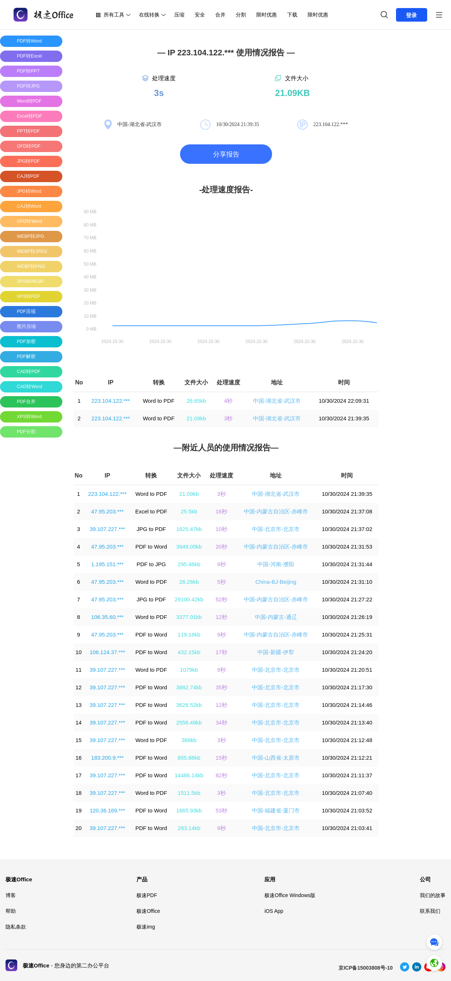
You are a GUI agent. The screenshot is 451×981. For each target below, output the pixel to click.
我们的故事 (432, 895)
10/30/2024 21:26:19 (347, 617)
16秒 (221, 511)
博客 (11, 895)
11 (79, 670)
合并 (220, 15)
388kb (189, 740)
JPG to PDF (151, 529)
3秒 (228, 418)
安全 (200, 15)
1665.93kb (189, 810)
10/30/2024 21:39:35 (344, 418)
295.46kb (189, 564)
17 (79, 775)
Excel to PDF (151, 511)
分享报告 (226, 154)
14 (79, 722)
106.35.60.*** (107, 617)
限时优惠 (266, 15)
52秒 (221, 599)
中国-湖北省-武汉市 (277, 401)
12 (79, 687)
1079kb (189, 670)
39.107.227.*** (107, 529)
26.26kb (189, 582)
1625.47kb (189, 529)
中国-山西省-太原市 (276, 758)
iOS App (273, 911)
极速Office (19, 879)
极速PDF (146, 895)
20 (79, 828)
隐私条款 (16, 927)
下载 (292, 15)
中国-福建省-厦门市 (276, 810)
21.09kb (196, 418)
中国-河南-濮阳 (275, 564)
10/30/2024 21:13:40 (347, 722)
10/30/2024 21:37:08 (347, 511)
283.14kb (189, 828)
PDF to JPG (151, 564)
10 (79, 652)
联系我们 (430, 911)
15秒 (221, 758)
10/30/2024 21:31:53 (347, 546)
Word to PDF (158, 401)
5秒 (221, 582)
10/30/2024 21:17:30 (347, 687)
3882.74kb (189, 687)
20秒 (221, 546)
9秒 (221, 564)
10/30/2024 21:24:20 (347, 652)
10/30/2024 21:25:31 (347, 634)
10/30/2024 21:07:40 (347, 793)
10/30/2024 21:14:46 (347, 705)
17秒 (221, 652)
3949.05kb (189, 546)
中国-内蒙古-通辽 (276, 617)
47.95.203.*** (107, 511)
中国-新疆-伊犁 (275, 652)
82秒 (221, 775)
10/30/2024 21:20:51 (347, 670)
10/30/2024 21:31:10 (347, 582)
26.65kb (196, 401)
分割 (241, 15)
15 (79, 740)
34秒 (221, 722)
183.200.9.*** (107, 758)
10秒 (221, 529)
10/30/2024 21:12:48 (347, 740)
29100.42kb (189, 599)
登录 (411, 15)
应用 (269, 879)
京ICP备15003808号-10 (365, 968)
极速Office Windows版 (289, 895)
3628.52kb (189, 705)
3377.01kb (189, 617)
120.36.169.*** (107, 810)
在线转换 (149, 15)
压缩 (179, 15)
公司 (425, 879)
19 (79, 810)
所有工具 (114, 15)
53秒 (221, 810)
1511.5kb (189, 793)
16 (79, 758)
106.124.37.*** (107, 652)
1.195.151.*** (107, 564)
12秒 (221, 617)
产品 (141, 879)
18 (79, 793)
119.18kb (189, 634)
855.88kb (189, 758)
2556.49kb (189, 722)
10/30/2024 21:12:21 (347, 758)
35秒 (221, 687)
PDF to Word (151, 546)
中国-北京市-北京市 (276, 529)
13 (79, 705)
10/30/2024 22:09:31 (344, 401)
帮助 (11, 911)
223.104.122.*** (110, 401)
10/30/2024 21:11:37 (347, 775)
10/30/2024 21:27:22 (347, 599)
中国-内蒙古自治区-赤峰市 (276, 511)
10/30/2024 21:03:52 (347, 810)
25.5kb (189, 511)
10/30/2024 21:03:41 (347, 828)
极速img (145, 927)
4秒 (228, 401)
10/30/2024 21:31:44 (347, 564)
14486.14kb (189, 775)
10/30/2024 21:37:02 (347, 529)
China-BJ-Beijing (275, 582)
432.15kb (189, 652)
